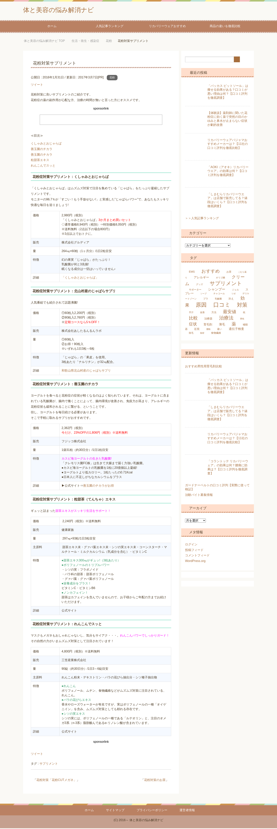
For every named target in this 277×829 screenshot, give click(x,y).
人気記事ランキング (109, 26)
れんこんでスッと (43, 166)
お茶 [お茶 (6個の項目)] (228, 272)
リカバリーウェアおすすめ (167, 26)
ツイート (37, 85)
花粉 (112, 78)
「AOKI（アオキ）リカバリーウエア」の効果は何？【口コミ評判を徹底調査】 (228, 172)
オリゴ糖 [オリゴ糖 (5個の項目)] (220, 278)
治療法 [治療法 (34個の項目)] (226, 318)
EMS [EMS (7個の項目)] (192, 272)
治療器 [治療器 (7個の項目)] (208, 319)
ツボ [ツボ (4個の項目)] (233, 294)
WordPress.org (195, 561)
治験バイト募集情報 (199, 495)
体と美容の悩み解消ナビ (61, 10)
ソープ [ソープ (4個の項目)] (203, 294)
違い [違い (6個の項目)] (219, 329)
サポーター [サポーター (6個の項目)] (195, 290)
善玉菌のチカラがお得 (98, 486)
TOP (44, 41)
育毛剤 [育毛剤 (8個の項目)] (208, 325)
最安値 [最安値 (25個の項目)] (229, 312)
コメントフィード (197, 556)
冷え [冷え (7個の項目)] (231, 299)
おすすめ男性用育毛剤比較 (203, 367)
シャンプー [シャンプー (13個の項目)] (216, 290)
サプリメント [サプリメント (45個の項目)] (226, 284)
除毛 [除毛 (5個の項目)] (191, 333)
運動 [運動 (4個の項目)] (208, 330)
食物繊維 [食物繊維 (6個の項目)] (216, 333)
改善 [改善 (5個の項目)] (202, 313)
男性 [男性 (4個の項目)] (242, 319)
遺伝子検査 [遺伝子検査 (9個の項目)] (236, 329)
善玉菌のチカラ (41, 149)
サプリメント (48, 764)
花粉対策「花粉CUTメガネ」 (56, 780)
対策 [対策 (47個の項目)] (242, 306)
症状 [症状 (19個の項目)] (193, 325)
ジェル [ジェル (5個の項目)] (235, 290)
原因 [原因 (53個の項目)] (201, 305)
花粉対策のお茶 (155, 780)
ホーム (52, 26)
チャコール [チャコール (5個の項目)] (219, 294)
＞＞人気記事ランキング (202, 219)
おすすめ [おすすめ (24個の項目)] (210, 271)
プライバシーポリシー (152, 810)
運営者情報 (187, 810)
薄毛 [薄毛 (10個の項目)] (222, 325)
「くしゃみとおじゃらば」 (80, 278)
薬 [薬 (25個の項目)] (234, 324)
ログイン (191, 545)
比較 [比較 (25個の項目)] (193, 318)
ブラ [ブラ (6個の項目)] (205, 299)
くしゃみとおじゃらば (46, 144)
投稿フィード (194, 550)
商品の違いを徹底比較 (225, 26)
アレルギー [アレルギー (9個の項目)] (201, 278)
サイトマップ (115, 810)
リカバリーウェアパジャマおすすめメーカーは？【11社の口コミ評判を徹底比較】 (227, 144)
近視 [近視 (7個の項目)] (196, 329)
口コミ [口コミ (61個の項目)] (221, 305)
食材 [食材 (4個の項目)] (202, 334)
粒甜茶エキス (40, 160)
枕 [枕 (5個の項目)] (244, 313)
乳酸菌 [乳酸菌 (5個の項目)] (218, 299)
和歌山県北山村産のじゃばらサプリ (86, 371)
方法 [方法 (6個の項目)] (213, 313)
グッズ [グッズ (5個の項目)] (199, 285)
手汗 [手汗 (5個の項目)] (191, 313)
